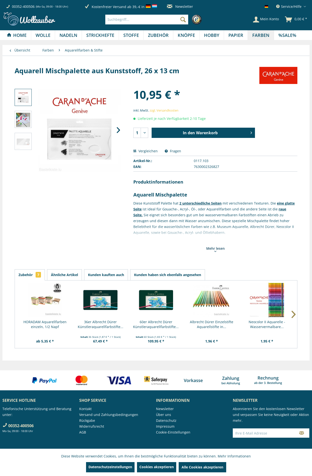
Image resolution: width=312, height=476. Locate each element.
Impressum (165, 426)
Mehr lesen (215, 249)
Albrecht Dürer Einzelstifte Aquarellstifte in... (211, 324)
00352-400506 (23, 6)
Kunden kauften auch (106, 274)
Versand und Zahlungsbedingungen (108, 414)
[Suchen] (183, 19)
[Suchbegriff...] (146, 19)
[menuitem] (154, 19)
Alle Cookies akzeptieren (202, 467)
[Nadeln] (68, 35)
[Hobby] (212, 35)
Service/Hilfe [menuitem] (289, 6)
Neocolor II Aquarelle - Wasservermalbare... (267, 324)
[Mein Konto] (266, 19)
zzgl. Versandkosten (164, 110)
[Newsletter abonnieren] (301, 433)
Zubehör (30, 274)
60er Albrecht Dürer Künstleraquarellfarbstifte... (156, 324)
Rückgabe (87, 420)
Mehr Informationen (234, 456)
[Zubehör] (158, 35)
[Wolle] (43, 35)
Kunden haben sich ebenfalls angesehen (167, 274)
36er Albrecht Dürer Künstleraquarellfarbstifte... (100, 324)
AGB (82, 432)
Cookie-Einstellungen (173, 432)
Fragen (173, 151)
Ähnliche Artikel (64, 274)
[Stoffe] (131, 35)
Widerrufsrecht (91, 426)
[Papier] (236, 35)
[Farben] (261, 35)
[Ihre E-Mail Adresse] (263, 433)
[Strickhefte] (100, 35)
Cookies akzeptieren (156, 467)
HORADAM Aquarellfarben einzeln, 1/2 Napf (45, 324)
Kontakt (85, 408)
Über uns (163, 414)
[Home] (16, 35)
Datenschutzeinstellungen (110, 467)
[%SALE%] (287, 35)
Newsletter (180, 6)
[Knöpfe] (186, 35)
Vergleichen (145, 151)
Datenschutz (166, 420)
